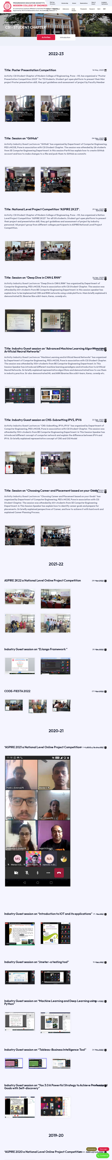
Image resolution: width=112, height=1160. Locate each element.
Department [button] (56, 9)
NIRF (104, 9)
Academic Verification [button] (104, 3)
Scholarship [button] (64, 3)
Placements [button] (83, 9)
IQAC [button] (98, 9)
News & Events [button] (94, 3)
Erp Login (103, 1149)
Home (7, 22)
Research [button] (92, 9)
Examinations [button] (84, 3)
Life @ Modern (16, 22)
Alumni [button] (74, 3)
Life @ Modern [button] (74, 9)
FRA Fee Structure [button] (52, 3)
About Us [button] (48, 9)
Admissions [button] (66, 9)
